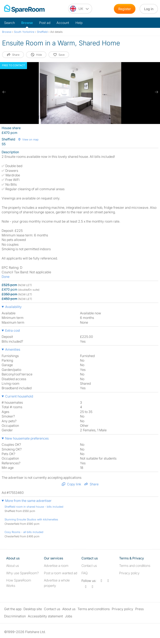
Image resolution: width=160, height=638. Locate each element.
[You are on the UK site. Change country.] (80, 9)
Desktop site (33, 609)
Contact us (89, 566)
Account (62, 23)
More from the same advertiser (28, 501)
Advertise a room (56, 566)
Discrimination (15, 616)
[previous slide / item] (4, 92)
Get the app (12, 609)
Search (9, 23)
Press (139, 609)
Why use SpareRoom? (22, 573)
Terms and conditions (134, 566)
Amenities (12, 349)
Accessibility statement (45, 616)
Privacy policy (129, 573)
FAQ (84, 573)
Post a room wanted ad (60, 573)
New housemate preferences (27, 438)
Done (5, 277)
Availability (13, 307)
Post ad (44, 23)
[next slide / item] (156, 92)
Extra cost (12, 330)
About (12, 566)
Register (124, 9)
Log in (148, 9)
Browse (27, 23)
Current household (19, 396)
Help (78, 23)
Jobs (68, 616)
